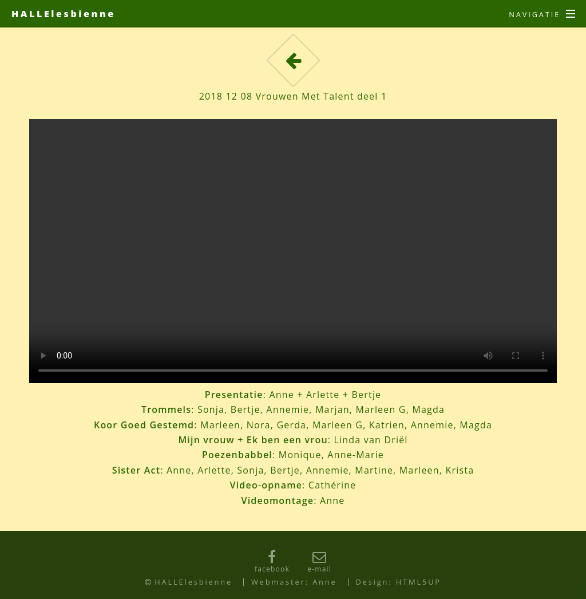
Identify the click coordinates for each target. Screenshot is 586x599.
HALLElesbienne (63, 13)
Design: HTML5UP (398, 582)
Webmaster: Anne (294, 582)
